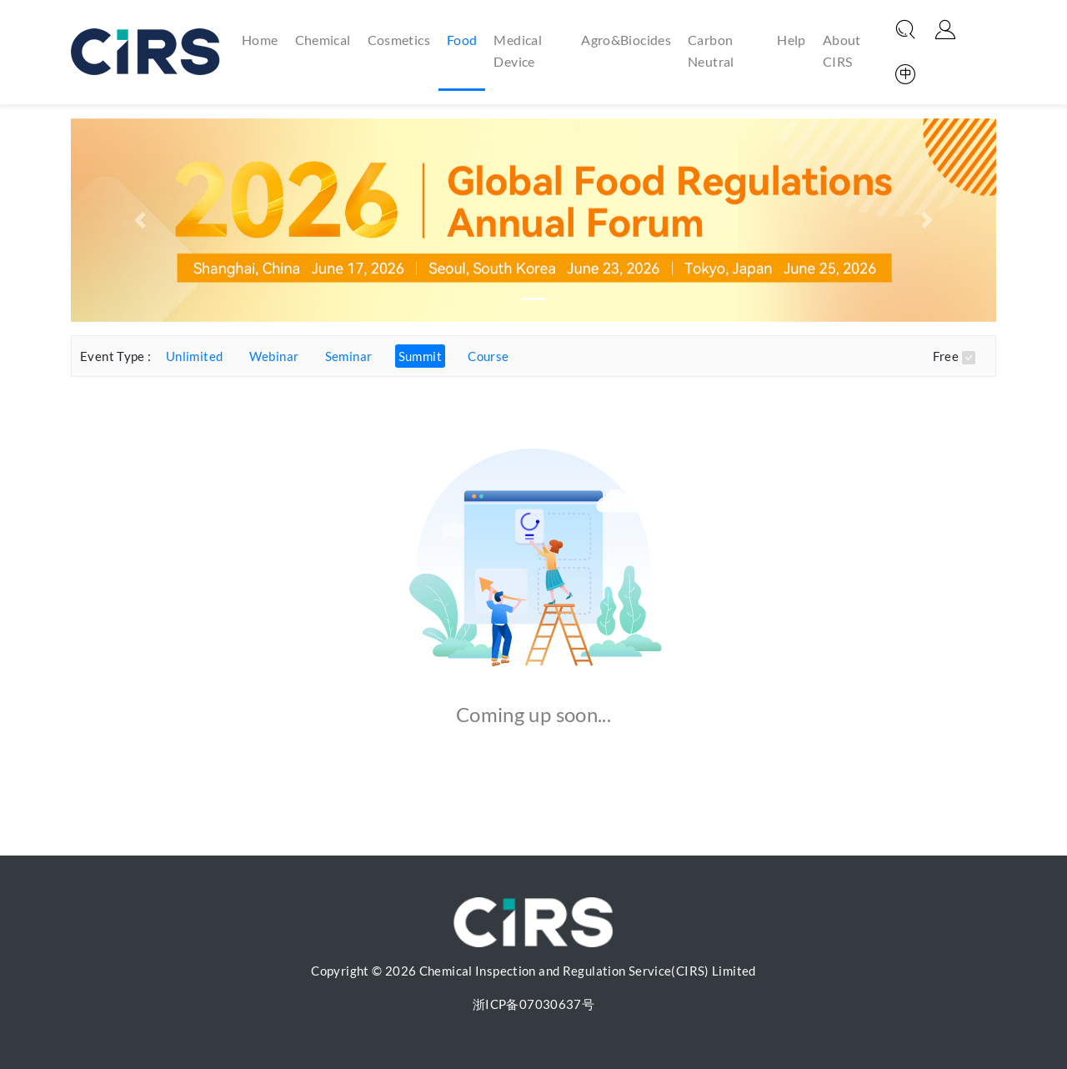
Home (260, 38)
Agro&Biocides (626, 40)
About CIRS (842, 50)
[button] (140, 220)
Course (488, 356)
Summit (420, 356)
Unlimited (194, 356)
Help (791, 40)
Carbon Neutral (711, 50)
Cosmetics (399, 40)
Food (462, 40)
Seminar (349, 356)
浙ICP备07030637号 (533, 1003)
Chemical (323, 40)
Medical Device (517, 50)
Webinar (274, 356)
